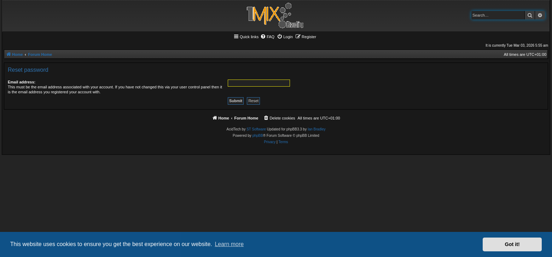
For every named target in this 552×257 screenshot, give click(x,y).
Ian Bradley (317, 129)
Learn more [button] (229, 244)
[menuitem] (267, 37)
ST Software (256, 129)
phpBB (257, 136)
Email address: (21, 82)
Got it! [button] (512, 244)
